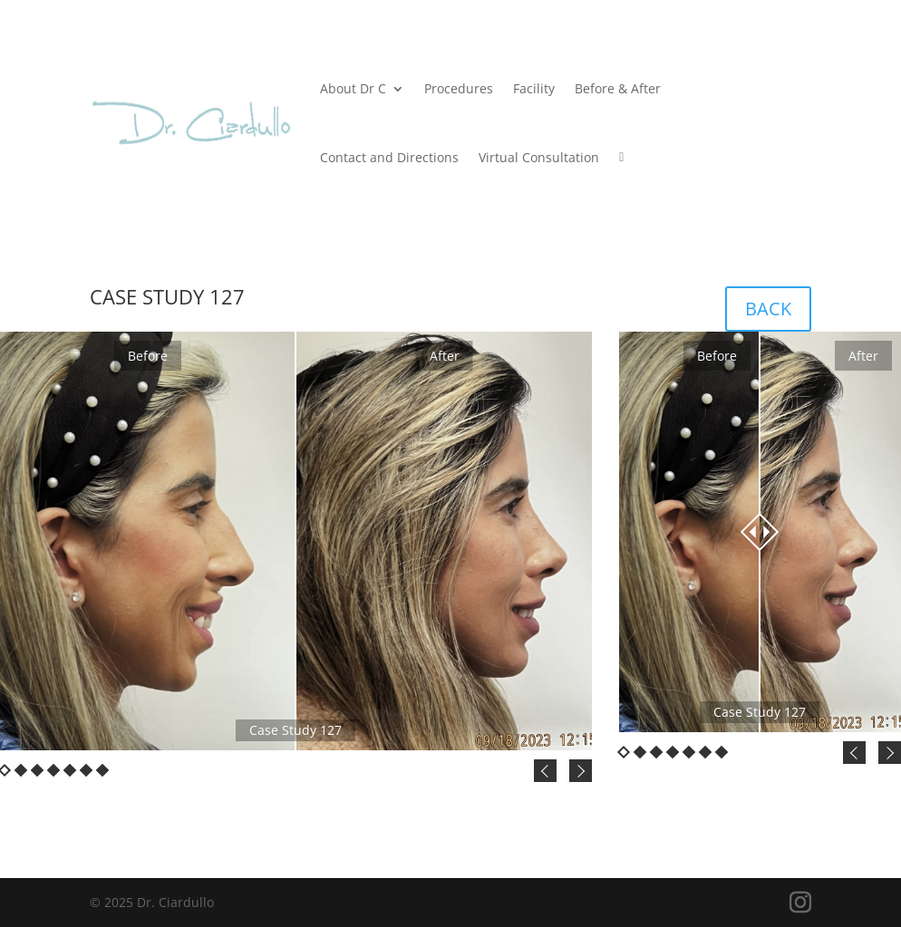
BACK (768, 308)
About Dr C (353, 88)
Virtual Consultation (539, 157)
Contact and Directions (389, 157)
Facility (534, 88)
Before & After (618, 88)
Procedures (458, 88)
